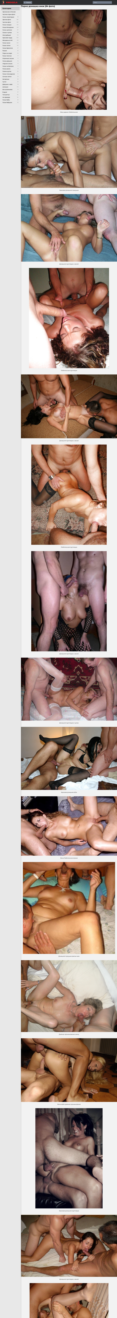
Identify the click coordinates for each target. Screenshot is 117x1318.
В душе (5, 92)
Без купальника (7, 89)
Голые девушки (7, 61)
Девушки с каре (7, 84)
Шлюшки (5, 87)
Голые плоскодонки (9, 74)
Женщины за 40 (7, 40)
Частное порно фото (9, 14)
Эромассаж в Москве (9, 12)
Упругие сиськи (7, 63)
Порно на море (7, 53)
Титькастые (6, 94)
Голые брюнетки (8, 48)
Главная (28, 2)
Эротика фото (7, 19)
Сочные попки (7, 76)
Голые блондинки (8, 27)
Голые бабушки (7, 102)
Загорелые (6, 79)
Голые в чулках (7, 32)
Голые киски (6, 43)
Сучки (4, 82)
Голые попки (6, 45)
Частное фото (7, 22)
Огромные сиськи (8, 58)
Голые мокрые (7, 25)
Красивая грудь (7, 38)
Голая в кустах (7, 71)
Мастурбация (7, 35)
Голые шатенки (7, 30)
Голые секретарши (8, 17)
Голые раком (6, 69)
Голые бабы (6, 100)
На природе (6, 97)
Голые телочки (7, 56)
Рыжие (5, 50)
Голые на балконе (8, 66)
